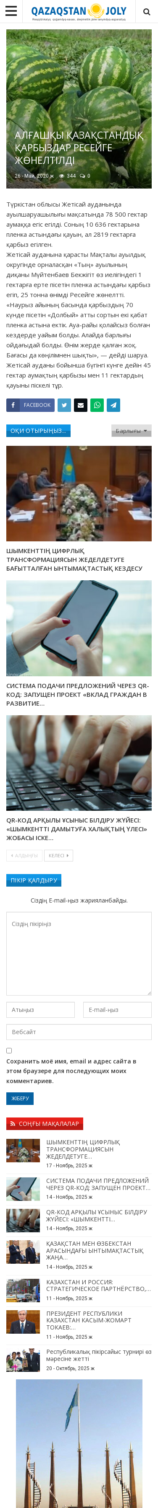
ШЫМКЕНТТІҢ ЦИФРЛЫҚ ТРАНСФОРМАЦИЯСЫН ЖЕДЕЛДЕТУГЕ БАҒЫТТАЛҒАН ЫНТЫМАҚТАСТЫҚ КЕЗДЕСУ (74, 559)
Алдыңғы (24, 855)
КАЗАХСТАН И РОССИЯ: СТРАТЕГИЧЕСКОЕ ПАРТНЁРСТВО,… (98, 1285)
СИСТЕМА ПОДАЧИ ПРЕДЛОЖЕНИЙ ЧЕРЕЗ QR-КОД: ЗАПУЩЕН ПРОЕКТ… (98, 1184)
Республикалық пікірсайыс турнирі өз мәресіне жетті (99, 1355)
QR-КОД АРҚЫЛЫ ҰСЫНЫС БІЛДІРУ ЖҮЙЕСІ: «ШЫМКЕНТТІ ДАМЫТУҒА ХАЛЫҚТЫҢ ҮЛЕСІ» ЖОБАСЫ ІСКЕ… (76, 829)
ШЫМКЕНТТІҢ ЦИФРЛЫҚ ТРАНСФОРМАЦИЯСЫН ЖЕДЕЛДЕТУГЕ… (83, 1149)
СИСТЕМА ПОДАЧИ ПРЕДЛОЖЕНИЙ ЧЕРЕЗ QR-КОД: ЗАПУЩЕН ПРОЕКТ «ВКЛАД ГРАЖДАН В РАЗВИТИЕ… (77, 694)
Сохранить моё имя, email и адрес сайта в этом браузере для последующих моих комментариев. (71, 1071)
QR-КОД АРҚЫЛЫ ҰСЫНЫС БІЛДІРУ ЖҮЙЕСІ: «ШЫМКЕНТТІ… (96, 1215)
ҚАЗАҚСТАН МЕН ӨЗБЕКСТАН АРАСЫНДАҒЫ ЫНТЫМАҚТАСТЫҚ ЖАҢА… (94, 1250)
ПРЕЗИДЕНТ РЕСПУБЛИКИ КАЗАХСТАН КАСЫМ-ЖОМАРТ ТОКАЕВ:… (89, 1320)
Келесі (58, 855)
